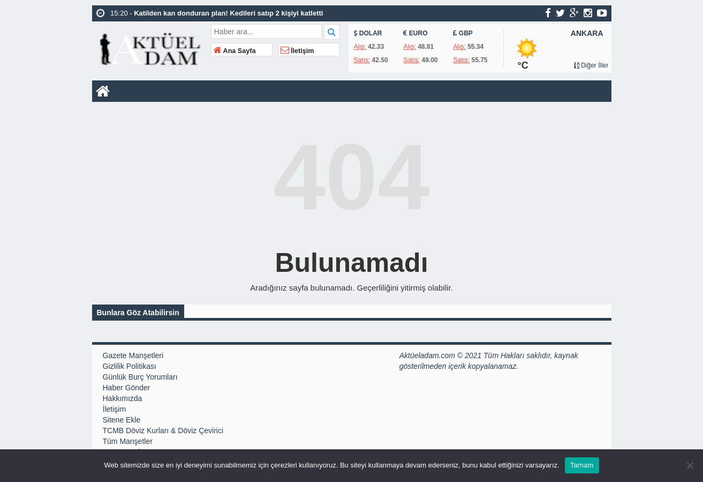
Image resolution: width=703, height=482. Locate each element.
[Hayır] (689, 465)
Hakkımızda (122, 398)
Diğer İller (591, 65)
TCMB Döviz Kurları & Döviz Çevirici (163, 430)
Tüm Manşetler (128, 441)
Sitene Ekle (122, 420)
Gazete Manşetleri (133, 355)
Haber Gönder (126, 387)
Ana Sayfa (235, 51)
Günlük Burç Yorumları (140, 377)
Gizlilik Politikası (129, 366)
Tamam (582, 465)
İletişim (297, 51)
